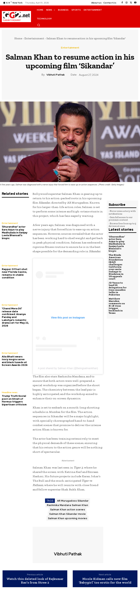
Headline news (10, 392)
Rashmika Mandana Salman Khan (67, 505)
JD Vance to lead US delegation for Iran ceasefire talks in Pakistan (118, 288)
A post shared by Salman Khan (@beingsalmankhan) (68, 368)
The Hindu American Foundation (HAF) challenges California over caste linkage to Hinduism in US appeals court (116, 267)
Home (18, 38)
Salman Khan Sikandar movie (67, 513)
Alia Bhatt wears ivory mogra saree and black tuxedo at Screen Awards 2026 (15, 361)
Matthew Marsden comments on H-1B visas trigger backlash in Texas (117, 305)
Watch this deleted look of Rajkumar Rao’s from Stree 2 (35, 580)
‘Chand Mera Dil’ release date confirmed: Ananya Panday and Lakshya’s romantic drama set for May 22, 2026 (15, 317)
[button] (38, 25)
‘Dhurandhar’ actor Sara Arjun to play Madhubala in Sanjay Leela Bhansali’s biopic (14, 232)
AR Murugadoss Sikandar (73, 500)
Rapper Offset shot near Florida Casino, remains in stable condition (14, 273)
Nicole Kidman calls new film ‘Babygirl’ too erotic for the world (105, 580)
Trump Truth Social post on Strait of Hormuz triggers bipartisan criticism (14, 400)
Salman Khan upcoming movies (67, 518)
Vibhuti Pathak (55, 74)
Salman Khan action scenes (67, 509)
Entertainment (34, 38)
